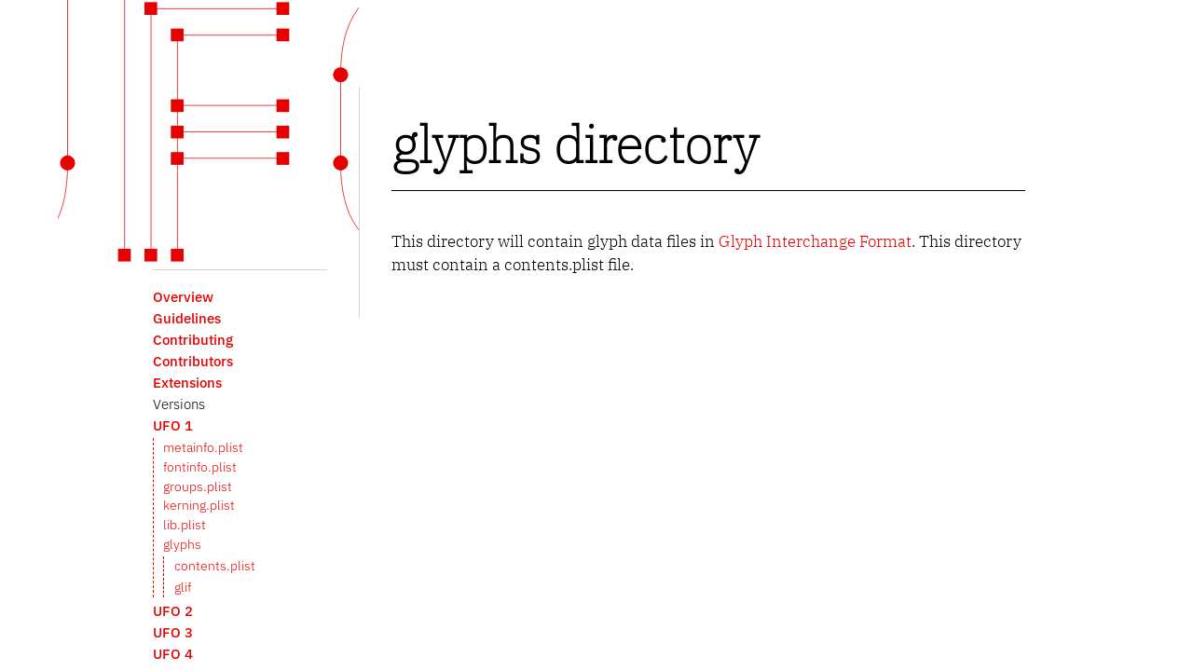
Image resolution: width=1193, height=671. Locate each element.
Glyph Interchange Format (815, 241)
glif (182, 587)
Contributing (193, 339)
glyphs (182, 544)
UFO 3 (173, 632)
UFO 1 (173, 425)
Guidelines (187, 317)
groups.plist (197, 486)
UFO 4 (173, 653)
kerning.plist (199, 505)
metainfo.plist (203, 447)
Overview (183, 296)
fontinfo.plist (200, 467)
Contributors (193, 360)
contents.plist (214, 565)
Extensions (187, 382)
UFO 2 (173, 610)
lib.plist (184, 524)
